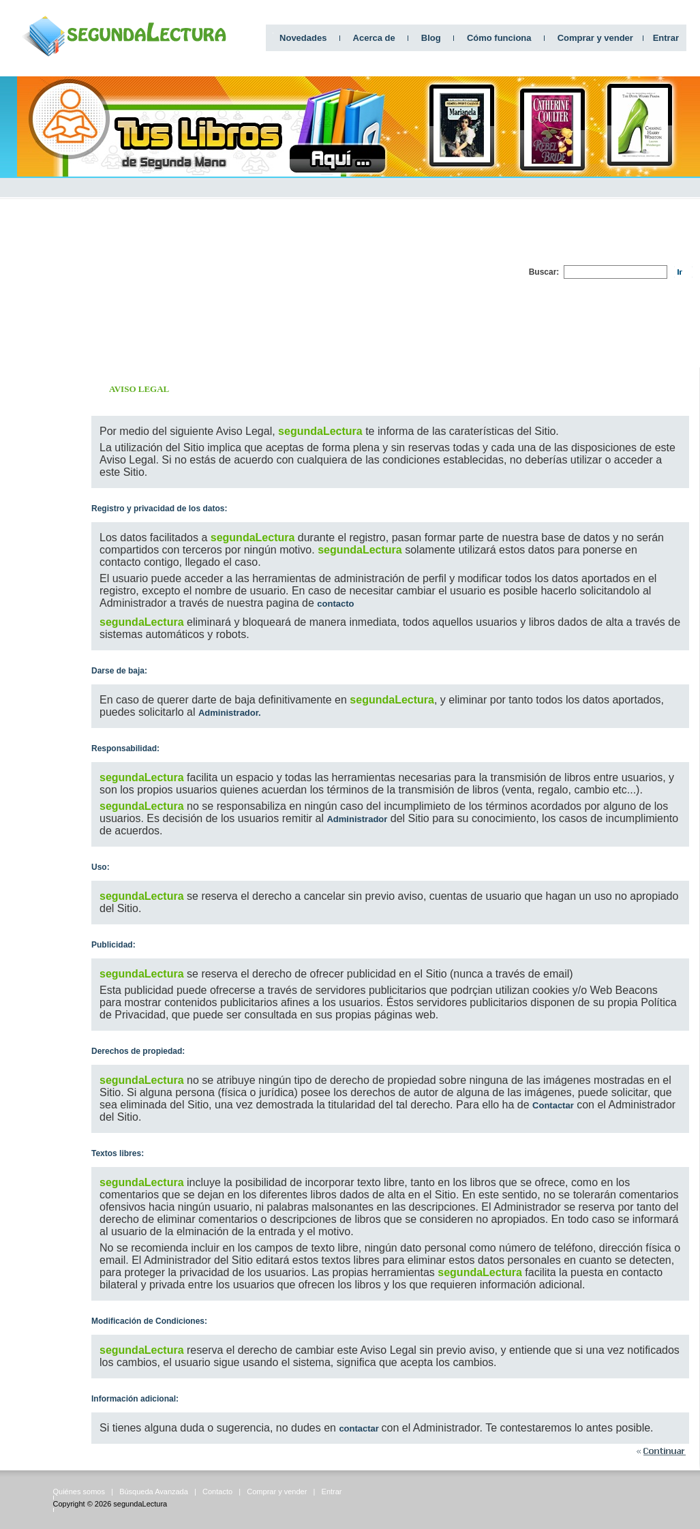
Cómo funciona (499, 38)
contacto (335, 604)
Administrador (356, 819)
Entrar (666, 38)
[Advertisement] (369, 272)
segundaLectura (140, 1504)
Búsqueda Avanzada (153, 1491)
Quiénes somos (79, 1491)
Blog (431, 38)
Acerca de (374, 38)
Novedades (302, 38)
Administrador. (229, 713)
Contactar (553, 1105)
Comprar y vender (595, 38)
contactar (360, 1428)
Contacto (217, 1491)
